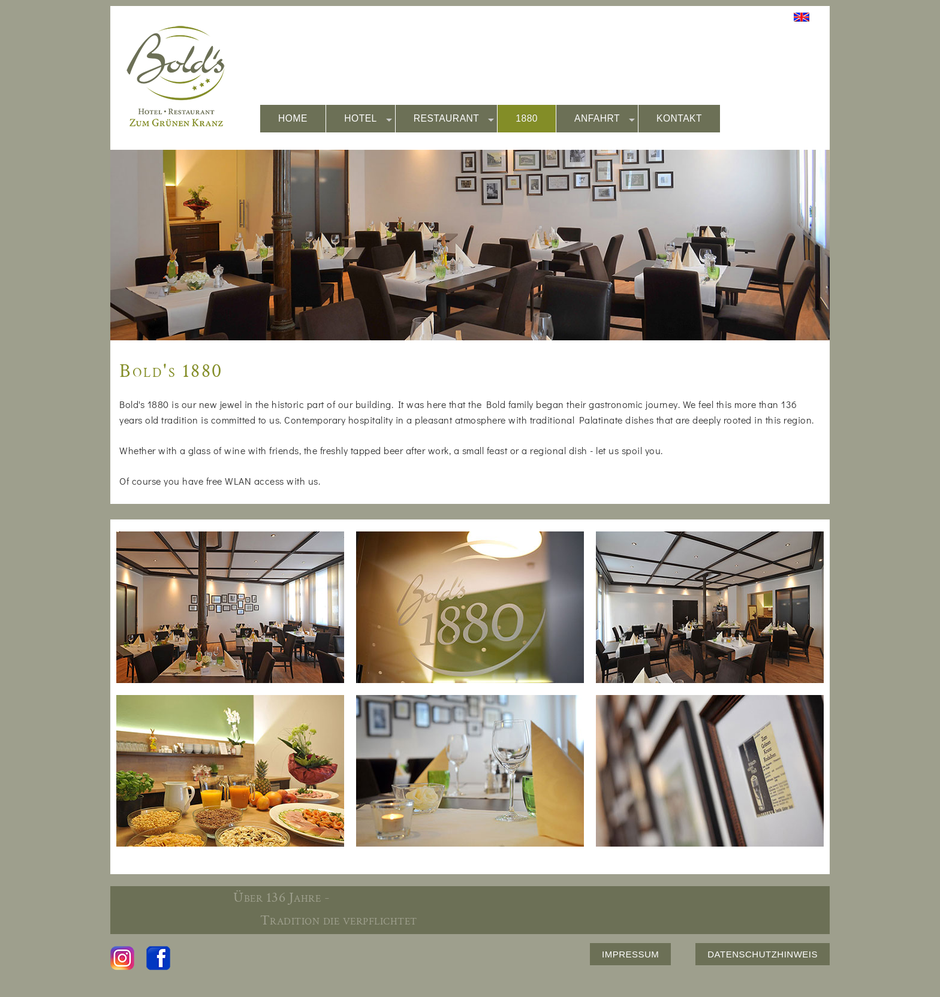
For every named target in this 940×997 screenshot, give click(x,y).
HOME (293, 118)
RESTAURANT (454, 119)
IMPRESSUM (630, 954)
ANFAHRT (604, 119)
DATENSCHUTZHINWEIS (762, 954)
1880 (527, 118)
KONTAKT (679, 118)
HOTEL (368, 119)
